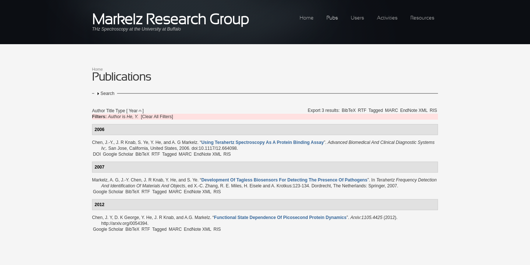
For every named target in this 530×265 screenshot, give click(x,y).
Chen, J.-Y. (102, 142)
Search (107, 93)
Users (357, 18)
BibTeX (349, 110)
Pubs (332, 18)
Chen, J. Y (102, 217)
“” (262, 142)
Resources (422, 18)
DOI (96, 154)
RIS (433, 110)
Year (133, 110)
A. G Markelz (184, 142)
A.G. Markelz (197, 217)
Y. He (156, 142)
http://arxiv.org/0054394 (124, 223)
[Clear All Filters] (157, 116)
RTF (362, 110)
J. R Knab (125, 142)
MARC (391, 110)
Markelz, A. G (105, 180)
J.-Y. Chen (131, 180)
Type (120, 110)
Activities (387, 18)
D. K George (126, 217)
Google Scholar (118, 154)
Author (98, 110)
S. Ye (143, 142)
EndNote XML (414, 110)
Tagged (375, 110)
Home (307, 18)
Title (110, 110)
